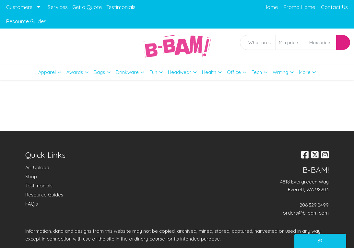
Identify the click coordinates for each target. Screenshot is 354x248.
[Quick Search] (258, 42)
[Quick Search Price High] (321, 42)
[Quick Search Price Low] (290, 42)
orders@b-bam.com (306, 213)
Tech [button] (257, 72)
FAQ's (31, 204)
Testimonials (121, 7)
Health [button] (209, 72)
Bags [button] (99, 72)
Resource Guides (26, 21)
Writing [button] (280, 72)
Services (58, 7)
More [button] (305, 72)
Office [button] (234, 72)
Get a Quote (87, 7)
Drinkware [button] (127, 72)
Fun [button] (153, 72)
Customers (19, 7)
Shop (31, 176)
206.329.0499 (314, 205)
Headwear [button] (179, 72)
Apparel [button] (47, 72)
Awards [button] (74, 72)
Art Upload (37, 167)
